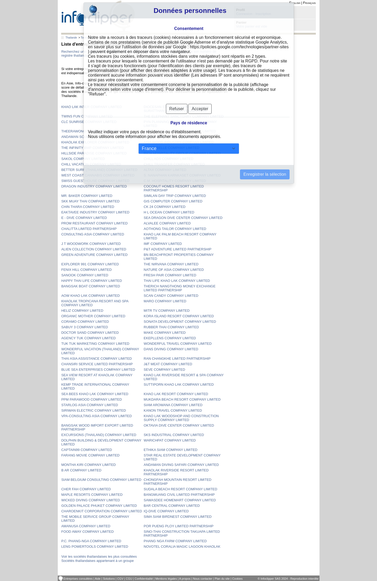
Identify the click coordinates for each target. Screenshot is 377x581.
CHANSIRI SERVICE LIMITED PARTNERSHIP (97, 364)
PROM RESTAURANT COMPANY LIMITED (94, 223)
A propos (184, 578)
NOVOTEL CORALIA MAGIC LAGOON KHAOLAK (182, 546)
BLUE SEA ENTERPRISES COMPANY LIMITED (98, 370)
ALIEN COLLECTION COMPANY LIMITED (93, 249)
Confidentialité (144, 578)
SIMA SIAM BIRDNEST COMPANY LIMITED (178, 517)
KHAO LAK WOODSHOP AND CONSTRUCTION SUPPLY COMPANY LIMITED (181, 418)
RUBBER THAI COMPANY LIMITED (171, 327)
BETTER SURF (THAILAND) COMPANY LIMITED (99, 170)
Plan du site (222, 578)
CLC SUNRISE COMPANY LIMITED (88, 122)
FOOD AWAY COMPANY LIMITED (87, 532)
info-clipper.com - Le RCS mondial (98, 16)
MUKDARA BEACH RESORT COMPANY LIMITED (182, 399)
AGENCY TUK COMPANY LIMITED (88, 338)
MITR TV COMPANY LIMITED (167, 311)
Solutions (109, 578)
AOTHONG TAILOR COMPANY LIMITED (175, 229)
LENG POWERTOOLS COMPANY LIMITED (94, 546)
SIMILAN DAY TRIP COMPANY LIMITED (175, 196)
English (294, 3)
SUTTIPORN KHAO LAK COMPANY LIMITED (179, 384)
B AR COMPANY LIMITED (81, 470)
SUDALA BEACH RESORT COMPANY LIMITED (180, 489)
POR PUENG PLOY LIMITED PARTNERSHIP (178, 526)
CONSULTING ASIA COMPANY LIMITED (92, 234)
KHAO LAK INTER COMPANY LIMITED (91, 107)
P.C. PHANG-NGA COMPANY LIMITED (91, 541)
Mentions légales (166, 578)
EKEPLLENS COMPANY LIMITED (170, 338)
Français (309, 3)
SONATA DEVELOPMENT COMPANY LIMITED (180, 322)
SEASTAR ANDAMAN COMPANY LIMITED (177, 137)
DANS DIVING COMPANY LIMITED (171, 349)
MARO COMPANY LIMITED (165, 301)
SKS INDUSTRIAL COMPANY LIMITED (174, 435)
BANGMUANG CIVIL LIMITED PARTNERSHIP (179, 495)
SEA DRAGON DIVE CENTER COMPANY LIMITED (183, 218)
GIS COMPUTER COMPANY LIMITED (173, 201)
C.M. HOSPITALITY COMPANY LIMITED (175, 181)
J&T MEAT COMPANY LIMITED (168, 364)
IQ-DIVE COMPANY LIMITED (166, 511)
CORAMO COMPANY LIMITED (85, 322)
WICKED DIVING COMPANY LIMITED (90, 500)
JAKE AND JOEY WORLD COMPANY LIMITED (180, 131)
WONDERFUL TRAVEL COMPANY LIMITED (178, 344)
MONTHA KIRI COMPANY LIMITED (88, 465)
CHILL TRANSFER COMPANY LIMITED (174, 164)
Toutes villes (88, 37)
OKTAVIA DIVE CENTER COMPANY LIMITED (179, 425)
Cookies (237, 578)
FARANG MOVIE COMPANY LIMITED (90, 455)
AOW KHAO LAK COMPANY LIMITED (90, 296)
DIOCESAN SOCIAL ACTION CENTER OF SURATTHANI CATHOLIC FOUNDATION (176, 109)
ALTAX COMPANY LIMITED (165, 170)
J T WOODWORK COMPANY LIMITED (91, 244)
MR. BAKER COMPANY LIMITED (86, 196)
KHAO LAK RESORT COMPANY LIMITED (176, 394)
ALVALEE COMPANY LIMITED (167, 223)
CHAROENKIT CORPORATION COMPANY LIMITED (101, 511)
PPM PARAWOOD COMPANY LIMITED (91, 399)
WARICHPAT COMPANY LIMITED (170, 440)
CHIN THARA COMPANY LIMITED (87, 207)
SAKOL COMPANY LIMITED (83, 159)
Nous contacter (202, 578)
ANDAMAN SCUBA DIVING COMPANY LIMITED (98, 137)
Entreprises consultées (78, 578)
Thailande (71, 37)
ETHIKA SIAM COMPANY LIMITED (170, 450)
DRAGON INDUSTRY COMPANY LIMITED (94, 186)
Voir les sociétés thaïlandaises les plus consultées (99, 556)
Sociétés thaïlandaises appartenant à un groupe (97, 561)
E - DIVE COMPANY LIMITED (84, 218)
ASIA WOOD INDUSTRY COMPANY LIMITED (179, 142)
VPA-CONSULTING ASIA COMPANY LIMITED (96, 416)
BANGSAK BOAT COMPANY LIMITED (90, 286)
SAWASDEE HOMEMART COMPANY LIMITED (180, 500)
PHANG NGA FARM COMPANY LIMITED (175, 541)
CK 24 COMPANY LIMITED (164, 207)
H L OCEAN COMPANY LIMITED (169, 212)
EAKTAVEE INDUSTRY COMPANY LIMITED (95, 212)
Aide (98, 578)
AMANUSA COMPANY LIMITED (85, 526)
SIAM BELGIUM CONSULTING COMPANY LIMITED (101, 480)
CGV (120, 578)
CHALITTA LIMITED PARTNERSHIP (89, 229)
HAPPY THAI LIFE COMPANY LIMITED (91, 281)
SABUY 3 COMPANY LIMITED (84, 327)
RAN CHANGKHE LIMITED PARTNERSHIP (177, 359)
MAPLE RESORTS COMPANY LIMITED (91, 495)
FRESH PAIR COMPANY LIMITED (170, 275)
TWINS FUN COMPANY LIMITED (86, 116)
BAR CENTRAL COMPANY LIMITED (172, 506)
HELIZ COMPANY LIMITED (82, 311)
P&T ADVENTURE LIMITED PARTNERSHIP (177, 249)
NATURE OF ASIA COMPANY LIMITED (174, 270)
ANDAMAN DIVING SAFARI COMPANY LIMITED (181, 465)
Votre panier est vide (251, 26)
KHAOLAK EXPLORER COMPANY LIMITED (95, 142)
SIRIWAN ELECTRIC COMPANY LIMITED (93, 410)
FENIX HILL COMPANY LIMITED (86, 270)
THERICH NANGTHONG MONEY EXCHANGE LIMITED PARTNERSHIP (180, 288)
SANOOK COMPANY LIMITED (84, 275)
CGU (129, 578)
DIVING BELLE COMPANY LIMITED (171, 148)
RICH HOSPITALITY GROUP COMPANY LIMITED (182, 153)
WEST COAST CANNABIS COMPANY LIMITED (97, 175)
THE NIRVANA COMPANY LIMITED (171, 264)
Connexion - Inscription (253, 14)
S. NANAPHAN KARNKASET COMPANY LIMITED (182, 175)
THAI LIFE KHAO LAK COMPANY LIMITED (177, 281)
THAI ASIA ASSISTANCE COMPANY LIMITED (96, 359)
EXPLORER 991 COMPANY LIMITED (90, 264)
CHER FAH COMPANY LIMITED (86, 489)
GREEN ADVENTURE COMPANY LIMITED (94, 255)
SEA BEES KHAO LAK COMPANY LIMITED (94, 394)
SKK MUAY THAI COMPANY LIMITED (90, 201)
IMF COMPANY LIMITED (163, 244)
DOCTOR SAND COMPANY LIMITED (90, 333)
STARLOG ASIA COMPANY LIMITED (89, 405)
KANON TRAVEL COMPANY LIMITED (173, 410)
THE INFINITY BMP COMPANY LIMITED (92, 148)
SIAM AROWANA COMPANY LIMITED (173, 405)
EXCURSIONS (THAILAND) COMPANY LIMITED (98, 435)
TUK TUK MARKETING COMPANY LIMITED (95, 344)
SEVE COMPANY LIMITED (164, 370)
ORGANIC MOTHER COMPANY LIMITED (93, 316)
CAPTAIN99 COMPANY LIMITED (86, 450)
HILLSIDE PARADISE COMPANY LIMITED (94, 153)
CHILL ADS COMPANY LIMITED (168, 159)
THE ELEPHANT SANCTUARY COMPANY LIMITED (183, 116)
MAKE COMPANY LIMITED (165, 333)
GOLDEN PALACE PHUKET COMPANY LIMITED (99, 506)
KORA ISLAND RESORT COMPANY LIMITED (179, 316)
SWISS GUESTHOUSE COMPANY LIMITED (95, 181)
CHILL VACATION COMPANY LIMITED (91, 164)
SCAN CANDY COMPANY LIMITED (171, 296)
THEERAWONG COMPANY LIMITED (89, 131)
